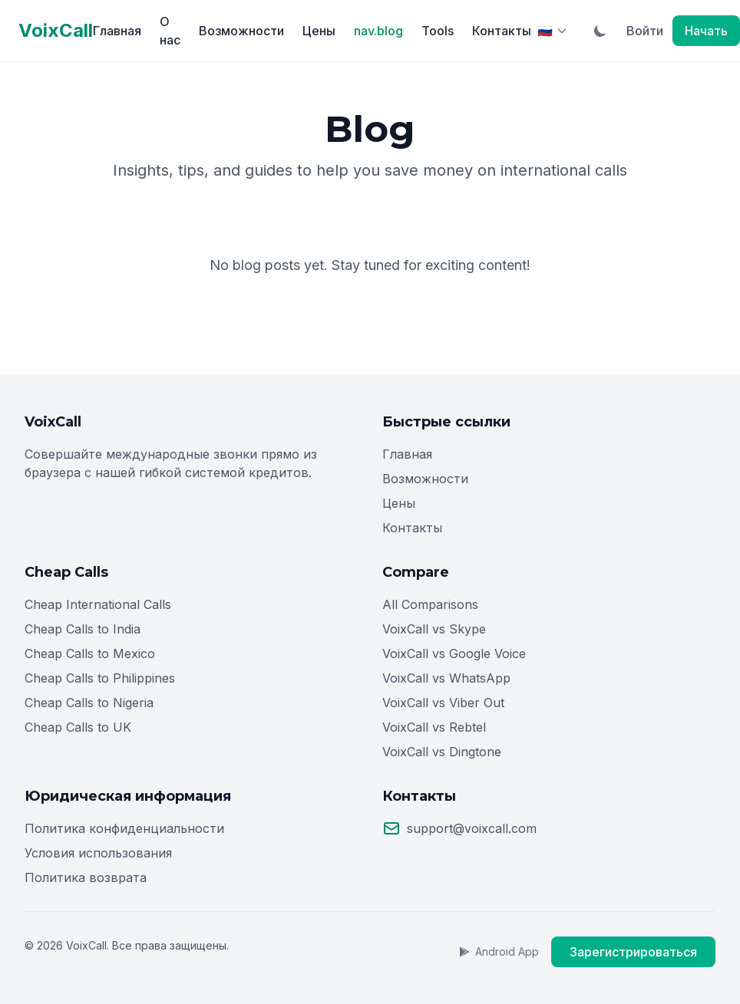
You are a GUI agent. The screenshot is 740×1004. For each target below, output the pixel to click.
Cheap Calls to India (82, 629)
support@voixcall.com (472, 828)
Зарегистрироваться (633, 952)
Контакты (501, 30)
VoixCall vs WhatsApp (446, 678)
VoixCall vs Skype (434, 629)
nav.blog (378, 30)
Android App (498, 951)
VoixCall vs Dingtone (441, 751)
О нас (170, 31)
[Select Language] (552, 30)
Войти (644, 30)
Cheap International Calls (98, 604)
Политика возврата (86, 877)
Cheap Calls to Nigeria (89, 702)
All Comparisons (430, 604)
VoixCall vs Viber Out (443, 702)
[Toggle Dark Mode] (600, 30)
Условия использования (98, 853)
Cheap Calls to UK (78, 727)
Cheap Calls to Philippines (100, 678)
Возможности (241, 30)
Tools (437, 30)
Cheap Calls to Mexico (90, 653)
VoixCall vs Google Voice (454, 653)
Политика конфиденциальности (124, 828)
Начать (706, 30)
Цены (318, 30)
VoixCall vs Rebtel (434, 727)
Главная (117, 30)
